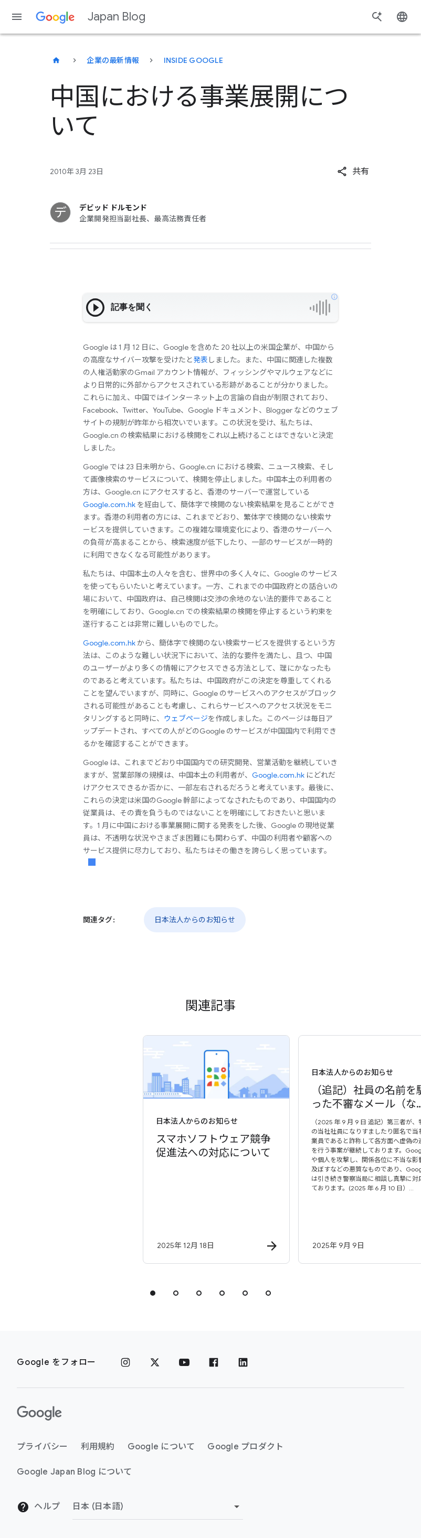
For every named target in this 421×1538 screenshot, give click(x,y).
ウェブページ (186, 718)
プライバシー (42, 1447)
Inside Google (193, 60)
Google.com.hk (109, 504)
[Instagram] (125, 1362)
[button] (353, 171)
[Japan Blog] (56, 60)
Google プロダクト (245, 1447)
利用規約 (98, 1447)
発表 (200, 359)
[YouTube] (184, 1362)
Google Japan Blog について (74, 1472)
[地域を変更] (157, 1506)
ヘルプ (38, 1507)
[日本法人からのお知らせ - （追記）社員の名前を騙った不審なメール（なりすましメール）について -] (287, 1149)
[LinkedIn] (243, 1362)
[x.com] (154, 1362)
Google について (161, 1447)
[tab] (152, 1293)
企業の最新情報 (113, 60)
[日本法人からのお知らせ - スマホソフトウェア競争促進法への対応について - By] (132, 1149)
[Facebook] (213, 1362)
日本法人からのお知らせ (194, 919)
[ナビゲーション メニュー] (16, 16)
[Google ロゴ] (39, 1413)
